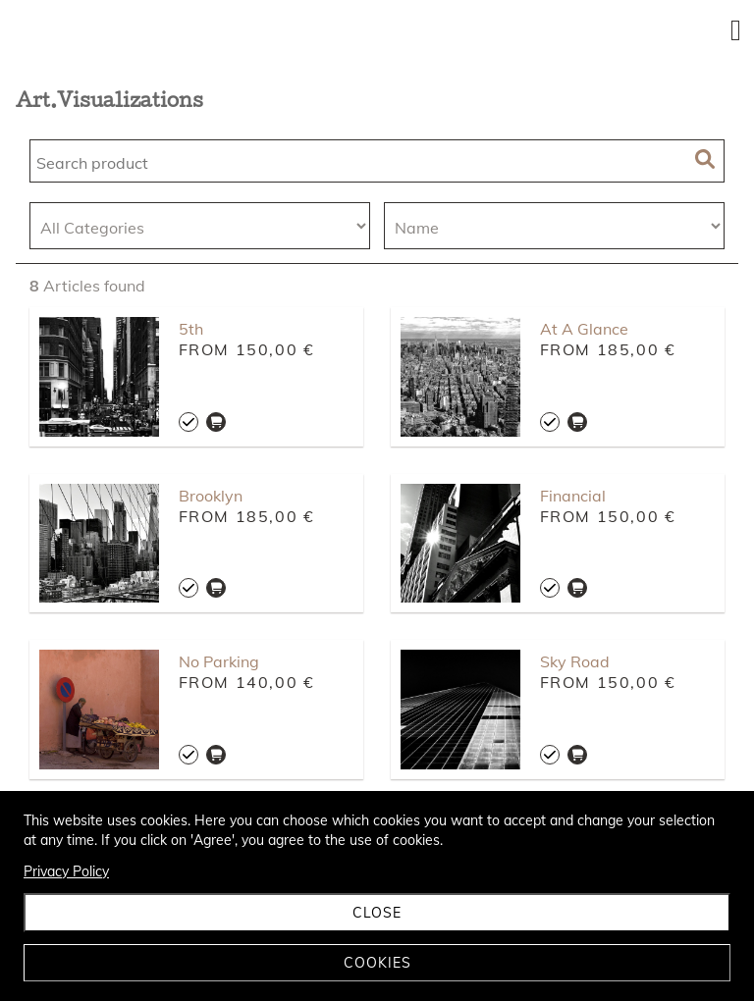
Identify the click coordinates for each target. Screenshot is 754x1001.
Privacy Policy (66, 871)
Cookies (377, 963)
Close (377, 913)
